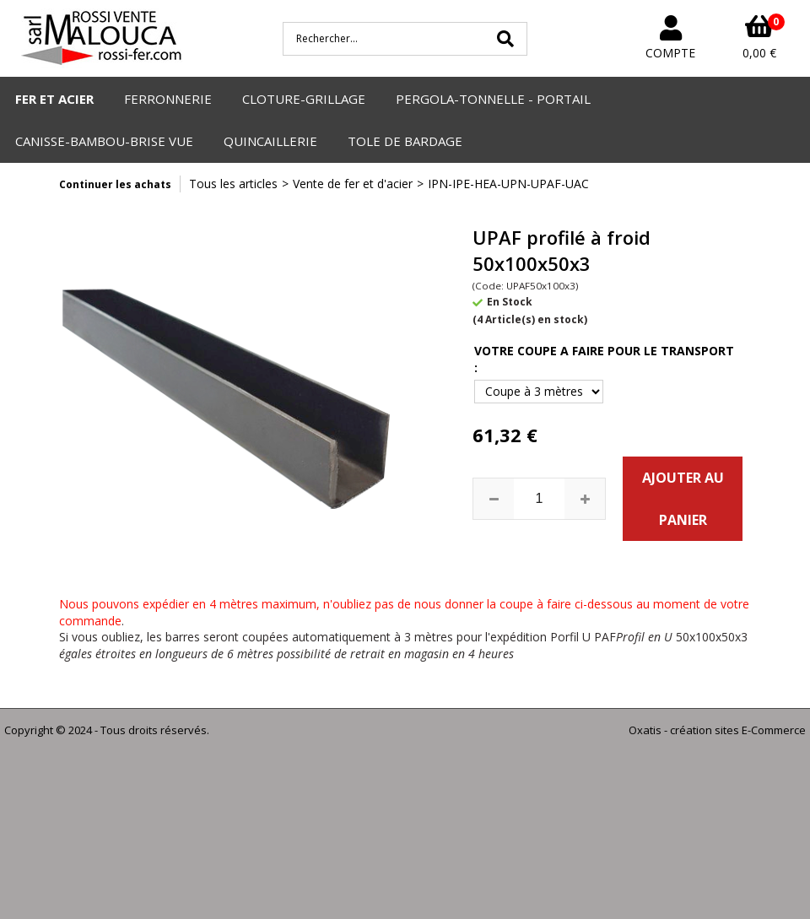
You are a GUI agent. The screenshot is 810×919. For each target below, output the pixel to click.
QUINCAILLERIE (270, 140)
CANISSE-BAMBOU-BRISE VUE (104, 140)
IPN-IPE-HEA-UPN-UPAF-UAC (508, 184)
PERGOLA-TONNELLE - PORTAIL (493, 98)
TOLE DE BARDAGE (405, 140)
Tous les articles (233, 184)
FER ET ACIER (54, 98)
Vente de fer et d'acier (353, 184)
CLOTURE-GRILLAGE (303, 98)
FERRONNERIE (168, 98)
